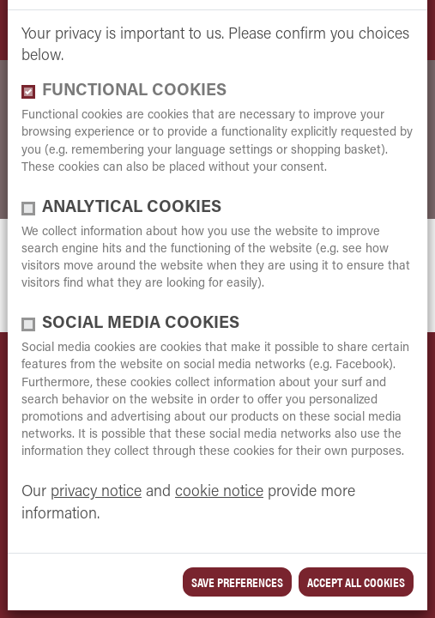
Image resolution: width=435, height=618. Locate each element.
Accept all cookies (356, 582)
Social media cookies (140, 324)
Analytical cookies (131, 208)
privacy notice (96, 492)
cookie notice (219, 492)
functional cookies (134, 91)
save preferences (237, 582)
